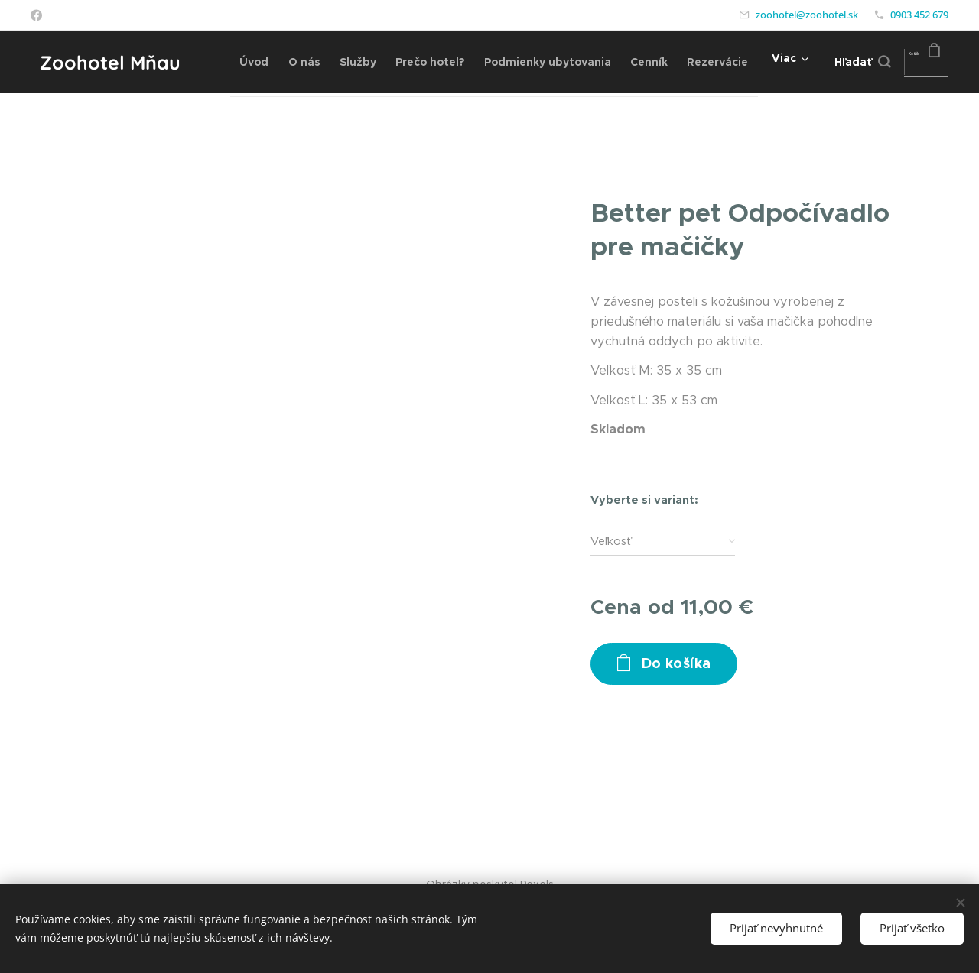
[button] (834, 62)
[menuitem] (261, 62)
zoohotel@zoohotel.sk (807, 14)
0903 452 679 (919, 14)
